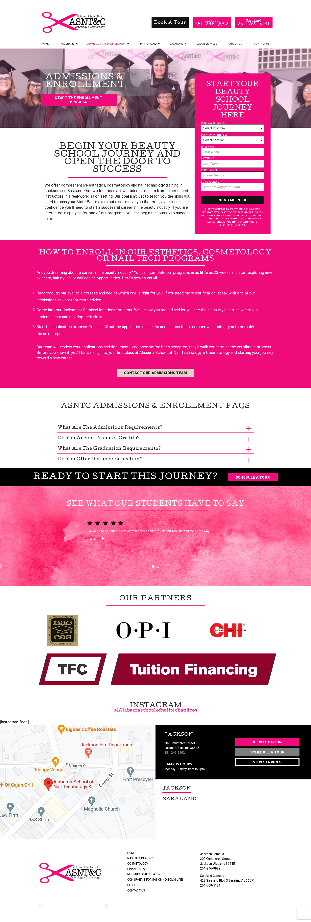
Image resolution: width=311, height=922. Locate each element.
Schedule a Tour (253, 477)
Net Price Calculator (143, 874)
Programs (67, 43)
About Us (235, 43)
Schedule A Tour (267, 752)
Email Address (211, 181)
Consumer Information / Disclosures (155, 879)
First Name (209, 146)
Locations (176, 43)
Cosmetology (137, 863)
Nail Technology (140, 858)
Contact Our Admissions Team (155, 373)
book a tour (170, 23)
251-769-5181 (210, 885)
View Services (267, 762)
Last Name (208, 158)
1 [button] (153, 566)
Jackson (177, 789)
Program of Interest (215, 123)
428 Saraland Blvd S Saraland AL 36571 (227, 880)
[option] (155, 536)
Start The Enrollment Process (78, 100)
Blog (131, 885)
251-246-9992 (174, 753)
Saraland (179, 799)
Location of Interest (215, 134)
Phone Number (211, 170)
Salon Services (207, 43)
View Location (267, 742)
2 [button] (157, 566)
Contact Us (262, 43)
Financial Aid (148, 43)
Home (45, 43)
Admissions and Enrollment (106, 43)
